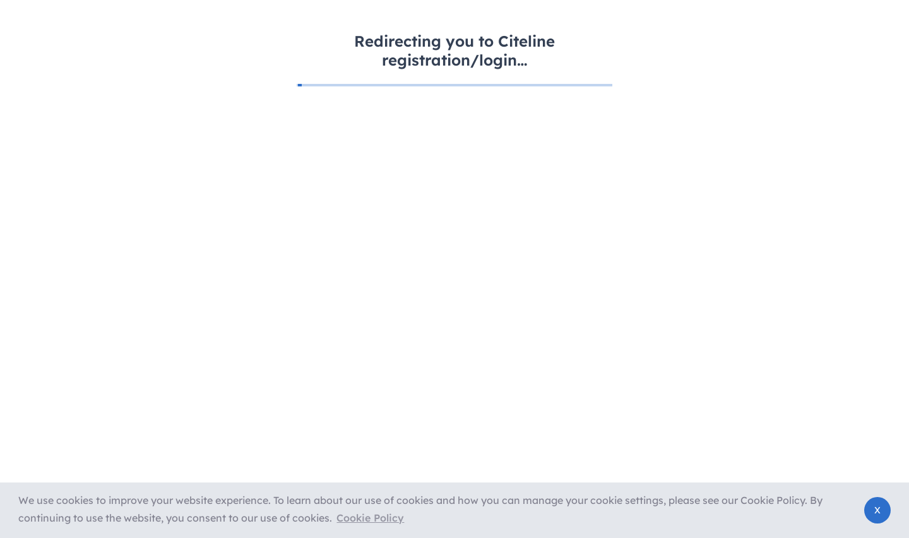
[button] (370, 518)
